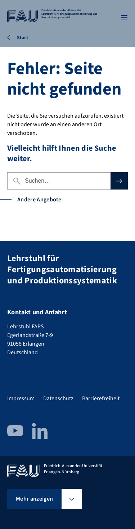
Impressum (21, 398)
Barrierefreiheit (101, 398)
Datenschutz (58, 398)
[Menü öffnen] (124, 17)
